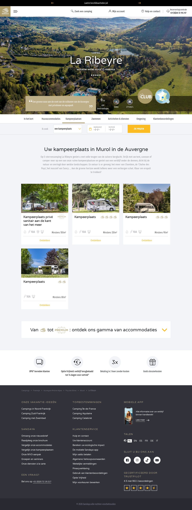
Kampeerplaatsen (73, 119)
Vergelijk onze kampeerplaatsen (37, 450)
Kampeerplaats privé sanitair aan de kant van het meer (38, 219)
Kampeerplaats (85, 217)
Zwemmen (96, 119)
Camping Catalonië (82, 418)
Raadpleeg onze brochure (34, 440)
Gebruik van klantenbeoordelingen (90, 473)
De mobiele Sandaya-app (85, 450)
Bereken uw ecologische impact (88, 445)
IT (157, 441)
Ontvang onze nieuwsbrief (34, 436)
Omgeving (141, 119)
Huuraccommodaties (51, 119)
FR (146, 441)
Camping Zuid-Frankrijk (33, 413)
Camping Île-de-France (84, 409)
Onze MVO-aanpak (31, 454)
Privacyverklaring (81, 468)
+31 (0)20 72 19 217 (42, 482)
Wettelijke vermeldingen (85, 464)
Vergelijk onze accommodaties (36, 445)
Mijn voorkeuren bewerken (86, 482)
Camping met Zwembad (33, 418)
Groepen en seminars (32, 459)
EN (135, 441)
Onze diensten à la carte (33, 464)
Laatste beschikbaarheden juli (96, 3)
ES (141, 441)
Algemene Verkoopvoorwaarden (89, 459)
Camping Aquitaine (82, 413)
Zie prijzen (139, 128)
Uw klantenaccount (82, 440)
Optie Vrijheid (79, 478)
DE (151, 441)
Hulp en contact (81, 436)
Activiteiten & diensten (118, 119)
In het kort (28, 119)
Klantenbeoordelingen (163, 119)
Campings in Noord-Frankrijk (36, 409)
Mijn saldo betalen (82, 454)
